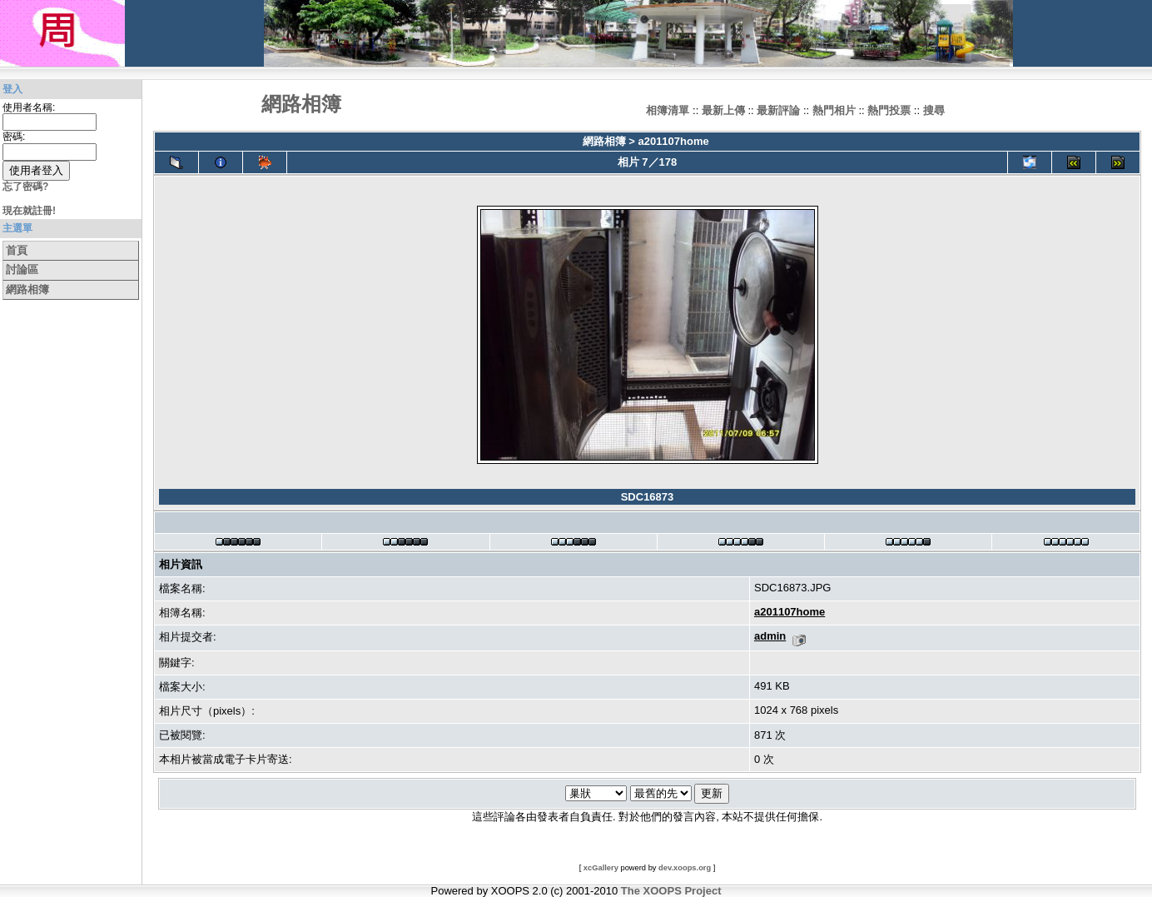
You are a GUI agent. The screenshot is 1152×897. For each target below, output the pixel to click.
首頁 (16, 250)
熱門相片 (834, 110)
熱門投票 (889, 110)
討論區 (22, 269)
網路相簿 (27, 289)
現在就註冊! (29, 211)
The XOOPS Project (671, 891)
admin (770, 636)
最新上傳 (723, 110)
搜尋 (934, 110)
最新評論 (778, 110)
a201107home (673, 141)
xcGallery (600, 868)
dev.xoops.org (684, 868)
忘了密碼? (25, 186)
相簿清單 (667, 110)
